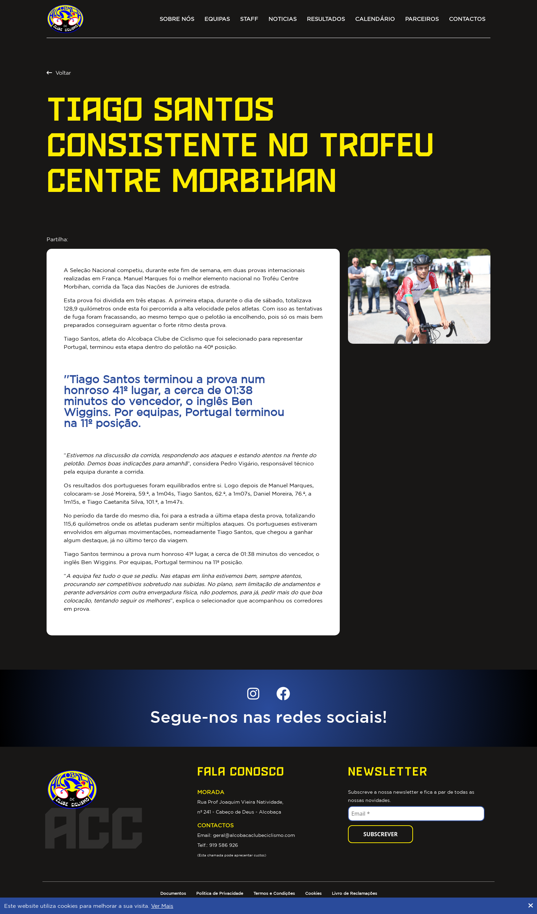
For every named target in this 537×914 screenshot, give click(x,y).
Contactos (467, 19)
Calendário (375, 19)
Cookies (313, 893)
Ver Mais (162, 906)
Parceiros (422, 19)
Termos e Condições (274, 893)
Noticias (282, 19)
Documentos (173, 893)
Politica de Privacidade (219, 893)
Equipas (217, 19)
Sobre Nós (177, 19)
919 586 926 (223, 845)
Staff (249, 19)
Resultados (326, 19)
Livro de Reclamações (354, 893)
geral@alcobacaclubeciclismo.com (254, 835)
